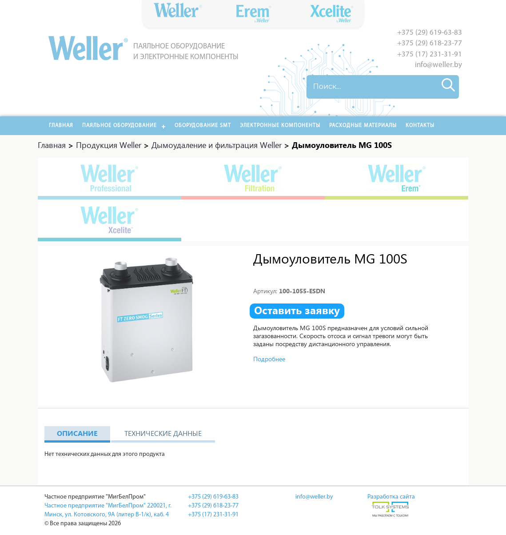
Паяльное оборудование (119, 125)
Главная (61, 125)
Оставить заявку (297, 310)
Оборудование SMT (203, 125)
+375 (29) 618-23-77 (429, 43)
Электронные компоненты (280, 125)
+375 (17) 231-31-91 (429, 54)
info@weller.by (438, 65)
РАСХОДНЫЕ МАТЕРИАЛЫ (363, 125)
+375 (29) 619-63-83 (429, 32)
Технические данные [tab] (163, 433)
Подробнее (269, 359)
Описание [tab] (77, 433)
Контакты (420, 125)
